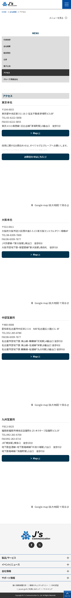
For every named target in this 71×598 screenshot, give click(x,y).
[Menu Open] (66, 4)
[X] (40, 545)
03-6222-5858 (14, 118)
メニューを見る (58, 18)
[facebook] (31, 545)
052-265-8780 (14, 333)
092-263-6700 (14, 435)
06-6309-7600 (14, 235)
